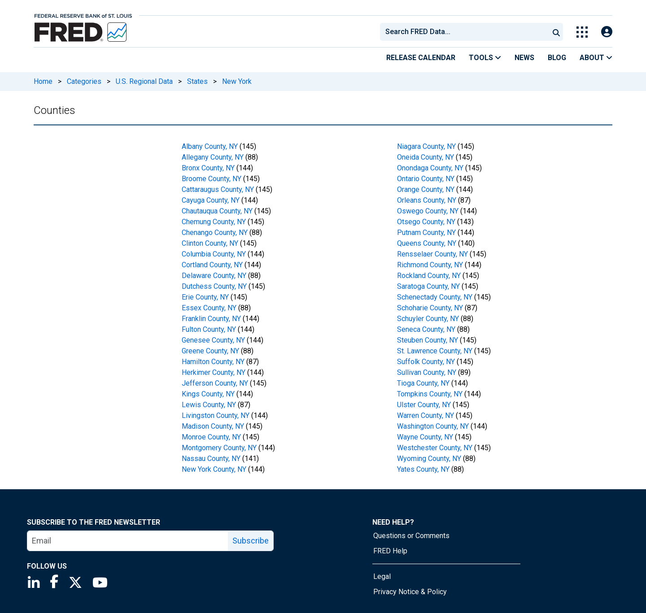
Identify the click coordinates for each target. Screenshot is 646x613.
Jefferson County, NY (215, 383)
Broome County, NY (211, 178)
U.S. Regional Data (144, 81)
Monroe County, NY (211, 437)
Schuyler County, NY (428, 318)
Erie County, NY (205, 297)
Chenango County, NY (215, 232)
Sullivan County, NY (426, 372)
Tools (485, 57)
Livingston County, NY (215, 415)
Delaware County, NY (214, 275)
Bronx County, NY (208, 168)
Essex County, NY (209, 308)
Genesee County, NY (213, 340)
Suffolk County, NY (426, 361)
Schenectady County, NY (434, 297)
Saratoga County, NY (428, 286)
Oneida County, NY (425, 157)
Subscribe (250, 540)
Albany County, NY (210, 146)
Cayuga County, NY (211, 200)
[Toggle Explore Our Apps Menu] (582, 32)
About (596, 57)
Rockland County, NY (429, 275)
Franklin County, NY (211, 318)
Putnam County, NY (426, 232)
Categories (84, 81)
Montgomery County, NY (219, 447)
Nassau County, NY (211, 458)
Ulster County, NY (424, 404)
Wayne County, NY (425, 437)
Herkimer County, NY (213, 372)
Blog (557, 57)
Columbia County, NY (214, 254)
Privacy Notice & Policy (410, 591)
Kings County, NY (208, 394)
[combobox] (464, 32)
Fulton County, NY (209, 329)
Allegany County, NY (213, 157)
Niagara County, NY (426, 146)
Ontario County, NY (425, 178)
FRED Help (390, 551)
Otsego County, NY (426, 221)
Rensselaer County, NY (432, 254)
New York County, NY (214, 469)
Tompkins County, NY (430, 394)
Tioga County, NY (423, 383)
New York (237, 81)
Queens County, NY (426, 243)
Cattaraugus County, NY (218, 189)
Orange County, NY (425, 189)
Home (43, 81)
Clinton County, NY (210, 243)
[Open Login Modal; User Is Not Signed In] (606, 32)
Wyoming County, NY (429, 458)
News (524, 57)
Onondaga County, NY (430, 168)
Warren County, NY (425, 415)
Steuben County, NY (427, 340)
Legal (382, 576)
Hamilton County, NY (213, 361)
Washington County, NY (433, 426)
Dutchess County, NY (214, 286)
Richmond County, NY (430, 265)
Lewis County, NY (209, 404)
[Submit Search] (556, 32)
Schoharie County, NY (430, 308)
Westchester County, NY (434, 447)
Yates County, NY (423, 469)
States (197, 81)
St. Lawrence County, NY (434, 351)
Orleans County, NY (426, 200)
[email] (127, 541)
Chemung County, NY (214, 221)
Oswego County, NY (427, 211)
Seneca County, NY (426, 329)
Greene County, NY (210, 351)
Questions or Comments (411, 535)
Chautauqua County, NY (217, 211)
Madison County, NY (213, 426)
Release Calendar (420, 57)
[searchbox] (466, 32)
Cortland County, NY (212, 265)
